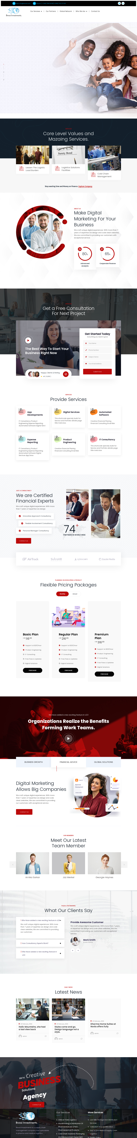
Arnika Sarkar (32, 877)
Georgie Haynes (104, 877)
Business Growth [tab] (33, 762)
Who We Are (81, 11)
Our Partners (51, 11)
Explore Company (85, 186)
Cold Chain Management (104, 175)
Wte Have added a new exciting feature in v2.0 (40, 920)
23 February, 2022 (25, 1024)
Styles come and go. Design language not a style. (67, 1029)
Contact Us (95, 11)
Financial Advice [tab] (68, 762)
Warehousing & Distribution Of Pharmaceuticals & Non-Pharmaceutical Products (70, 1126)
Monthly (62, 594)
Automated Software (105, 413)
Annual (75, 594)
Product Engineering (69, 441)
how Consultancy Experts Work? (40, 943)
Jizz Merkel (68, 877)
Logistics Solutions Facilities (71, 169)
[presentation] (13, 864)
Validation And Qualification (101, 1127)
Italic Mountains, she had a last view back (32, 1028)
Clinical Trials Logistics (67, 1120)
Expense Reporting (32, 441)
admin (23, 1036)
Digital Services (71, 412)
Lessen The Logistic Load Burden (35, 169)
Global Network (66, 11)
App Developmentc (35, 413)
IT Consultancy (107, 439)
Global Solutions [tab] (103, 762)
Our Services (36, 11)
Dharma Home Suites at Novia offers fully (103, 1025)
